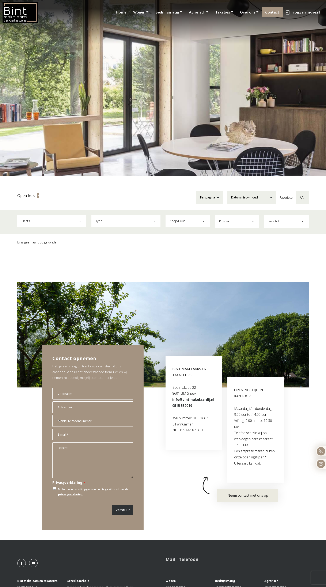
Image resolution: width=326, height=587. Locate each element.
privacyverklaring (70, 494)
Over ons (247, 12)
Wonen (139, 12)
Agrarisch (197, 12)
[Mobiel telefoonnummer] (92, 421)
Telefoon (188, 559)
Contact (272, 12)
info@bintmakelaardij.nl (193, 399)
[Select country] (56, 421)
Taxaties (222, 12)
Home (121, 12)
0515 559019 (182, 405)
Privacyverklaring (68, 482)
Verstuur (123, 510)
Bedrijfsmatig (167, 12)
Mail (170, 559)
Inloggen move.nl (303, 12)
